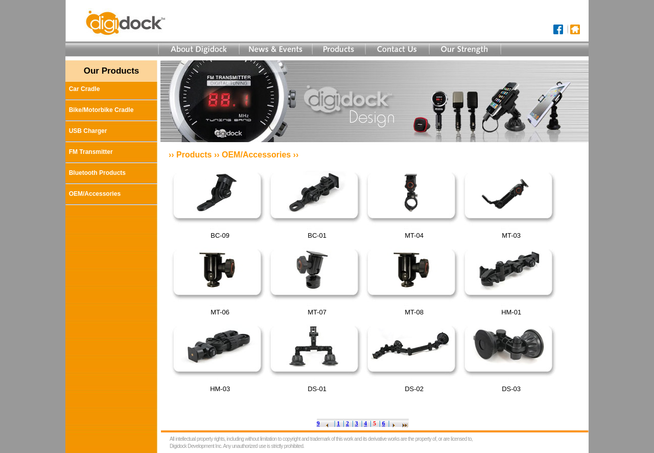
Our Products (111, 71)
